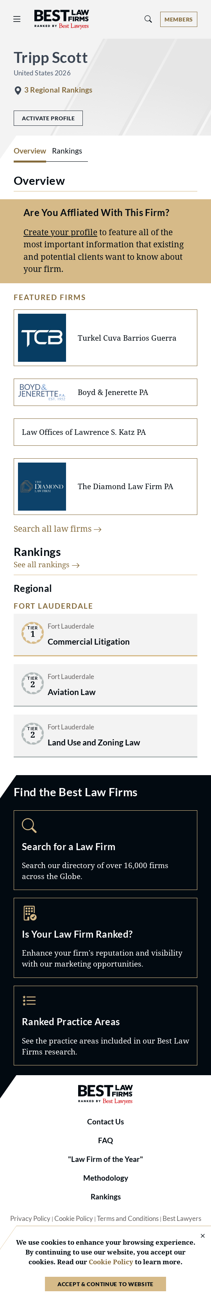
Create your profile (60, 232)
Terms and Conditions (128, 1218)
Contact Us (105, 1121)
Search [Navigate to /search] (105, 850)
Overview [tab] (30, 151)
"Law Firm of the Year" (105, 1159)
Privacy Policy (30, 1218)
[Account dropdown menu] (178, 19)
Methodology (105, 1178)
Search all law (58, 528)
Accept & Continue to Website (105, 1284)
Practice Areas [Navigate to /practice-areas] (105, 1025)
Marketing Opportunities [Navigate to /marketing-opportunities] (105, 937)
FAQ (105, 1140)
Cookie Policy (73, 1218)
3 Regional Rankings (58, 90)
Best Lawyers (182, 1218)
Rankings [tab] (67, 151)
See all (47, 564)
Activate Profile (48, 118)
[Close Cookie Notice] (197, 1236)
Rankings (106, 1196)
